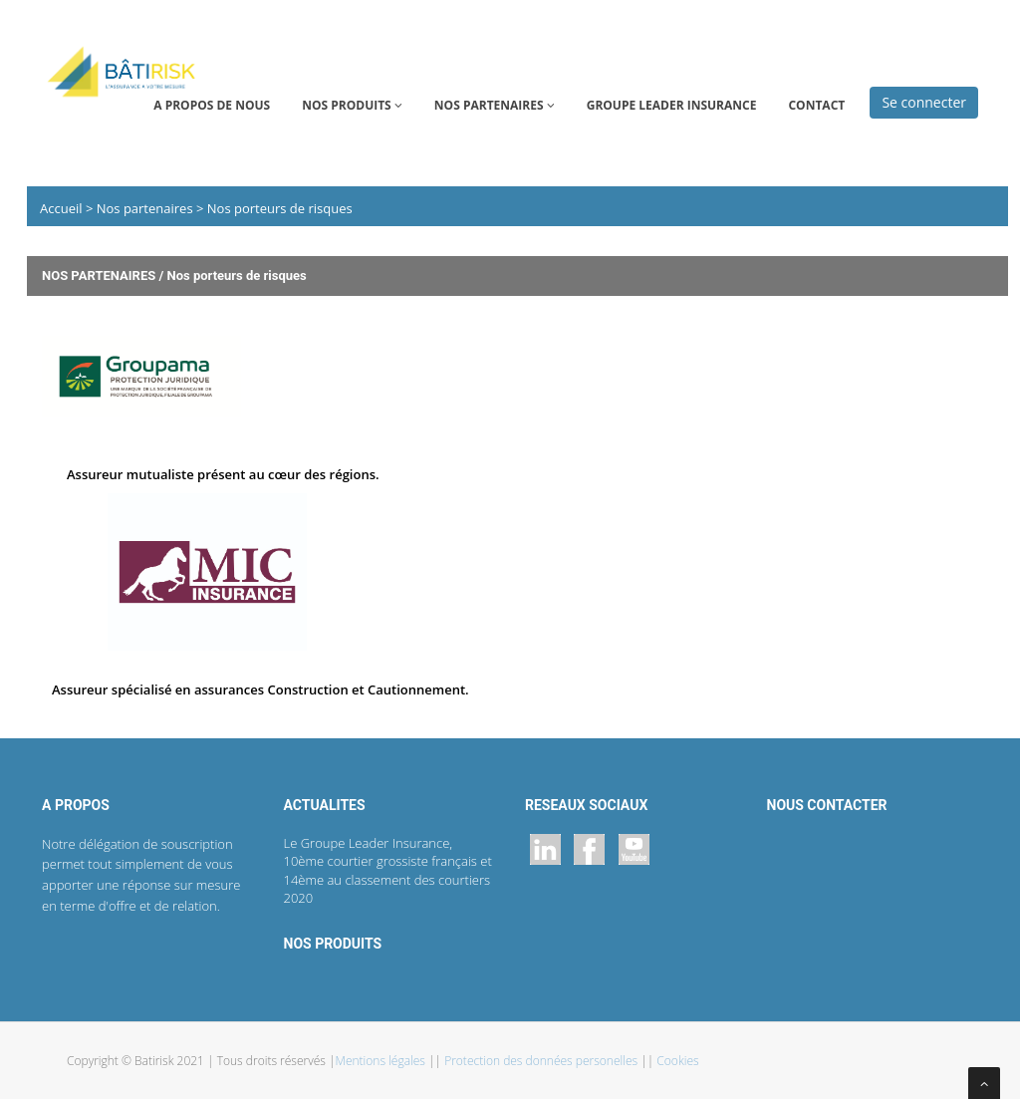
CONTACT (816, 105)
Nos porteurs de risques (277, 208)
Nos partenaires (146, 208)
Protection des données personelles (542, 1060)
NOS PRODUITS (352, 105)
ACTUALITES (325, 805)
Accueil (63, 208)
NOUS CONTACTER (827, 805)
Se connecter (924, 102)
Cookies (677, 1060)
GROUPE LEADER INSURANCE (672, 105)
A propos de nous (211, 105)
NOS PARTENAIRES (494, 105)
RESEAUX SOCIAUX (586, 805)
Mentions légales (382, 1060)
